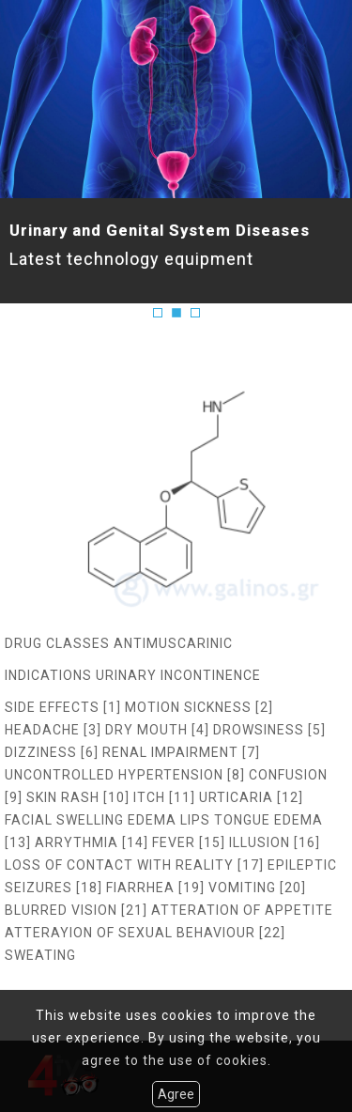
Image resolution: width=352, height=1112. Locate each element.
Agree (176, 1094)
